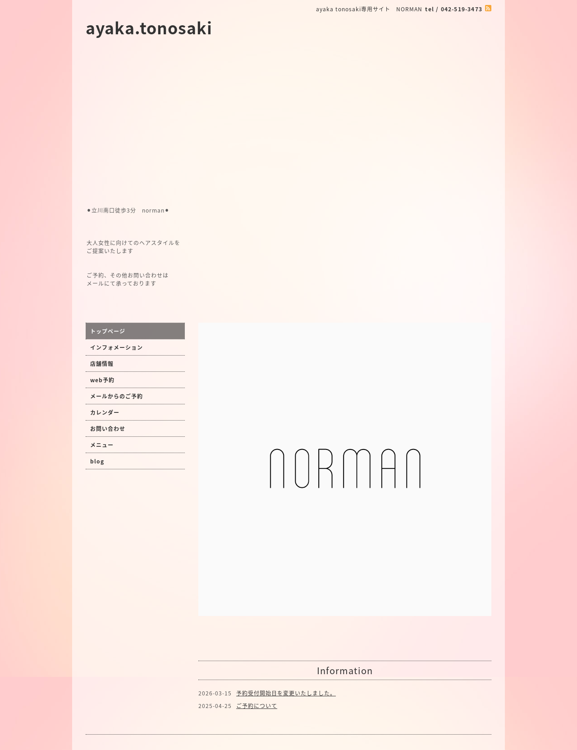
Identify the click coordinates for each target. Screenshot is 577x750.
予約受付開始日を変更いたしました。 (286, 693)
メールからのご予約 (116, 396)
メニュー (102, 445)
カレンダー (104, 412)
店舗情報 (102, 364)
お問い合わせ (107, 429)
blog (97, 461)
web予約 (102, 380)
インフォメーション (116, 347)
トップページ (107, 331)
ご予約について (256, 706)
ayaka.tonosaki (149, 27)
